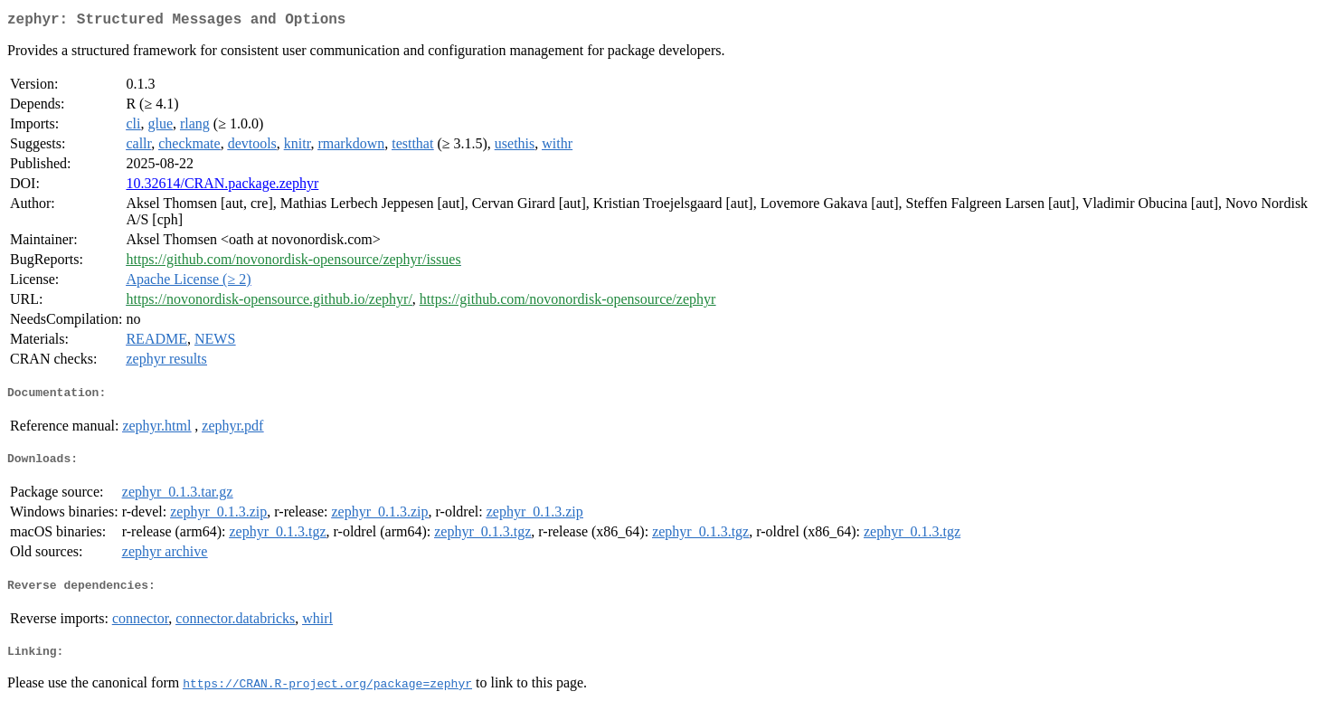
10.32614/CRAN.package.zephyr (222, 186)
